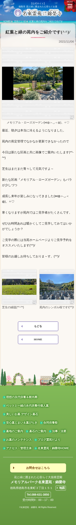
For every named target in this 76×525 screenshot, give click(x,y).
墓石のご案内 (37, 431)
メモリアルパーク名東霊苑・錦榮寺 (38, 482)
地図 (62, 488)
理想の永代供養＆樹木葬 (21, 397)
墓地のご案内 (14, 431)
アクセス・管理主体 (19, 448)
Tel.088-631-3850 (38, 494)
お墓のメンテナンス (19, 439)
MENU (70, 4)
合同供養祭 (50, 422)
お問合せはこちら (38, 467)
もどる (38, 326)
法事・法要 (59, 431)
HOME (6, 21)
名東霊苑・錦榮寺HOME (53, 448)
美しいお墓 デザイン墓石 (22, 414)
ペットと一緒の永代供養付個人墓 (27, 405)
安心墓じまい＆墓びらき (21, 422)
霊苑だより (19, 21)
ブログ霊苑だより (49, 439)
